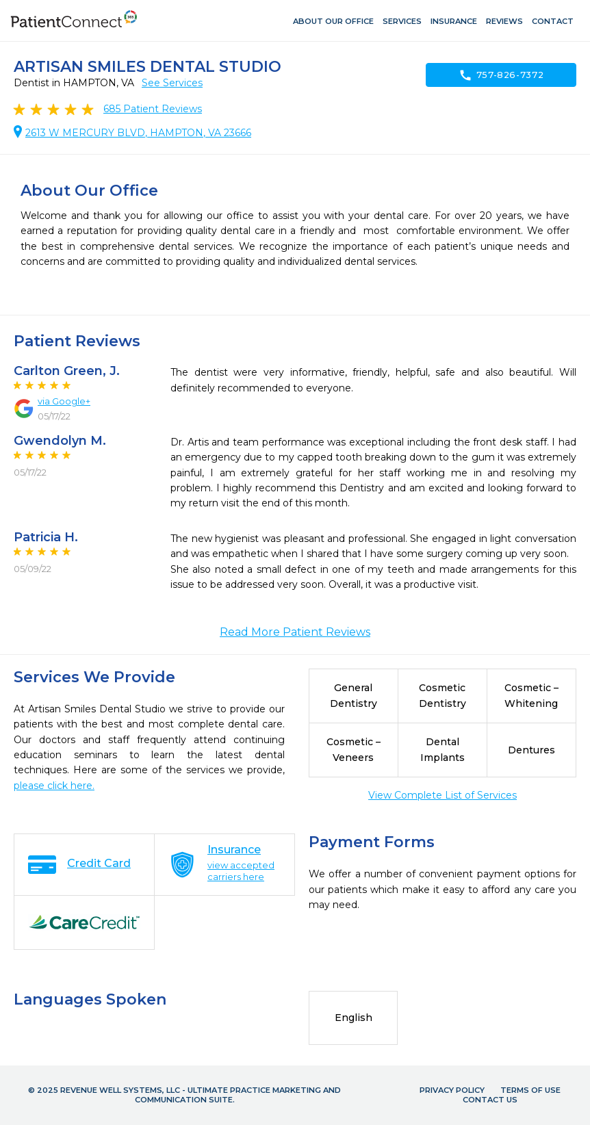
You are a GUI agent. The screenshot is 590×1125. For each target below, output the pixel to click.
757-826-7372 (501, 75)
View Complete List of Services (442, 795)
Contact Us (490, 1099)
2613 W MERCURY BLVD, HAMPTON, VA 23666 (138, 133)
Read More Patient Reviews (295, 631)
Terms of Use (530, 1090)
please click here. (54, 785)
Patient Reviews (152, 109)
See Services (172, 83)
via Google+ (64, 401)
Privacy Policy (452, 1090)
